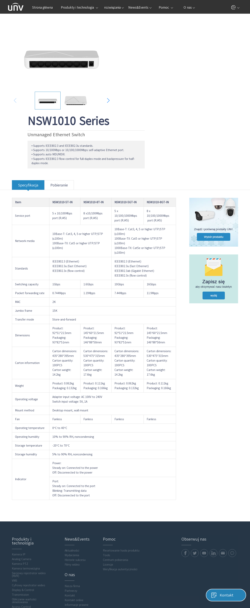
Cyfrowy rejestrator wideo (24, 524)
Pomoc (166, 7)
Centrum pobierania (112, 499)
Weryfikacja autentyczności (117, 508)
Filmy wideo (68, 503)
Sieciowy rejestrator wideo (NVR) (25, 514)
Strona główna (42, 7)
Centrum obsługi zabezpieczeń (80, 548)
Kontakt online (70, 539)
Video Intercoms (18, 550)
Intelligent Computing (21, 555)
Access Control (17, 546)
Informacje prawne (73, 544)
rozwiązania (114, 7)
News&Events (140, 7)
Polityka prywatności (176, 593)
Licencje (105, 503)
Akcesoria (14, 564)
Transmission (16, 534)
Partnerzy (67, 530)
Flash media (15, 569)
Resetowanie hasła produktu (118, 489)
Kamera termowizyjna (22, 507)
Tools (103, 494)
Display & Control (19, 529)
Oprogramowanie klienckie (24, 560)
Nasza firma (68, 525)
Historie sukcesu (71, 499)
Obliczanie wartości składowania (20, 540)
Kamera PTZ (16, 503)
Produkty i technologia (79, 7)
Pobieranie (55, 127)
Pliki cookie (198, 593)
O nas (189, 7)
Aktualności (68, 489)
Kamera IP (14, 493)
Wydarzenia (68, 494)
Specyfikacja (24, 127)
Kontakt (66, 534)
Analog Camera (17, 498)
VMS (10, 519)
